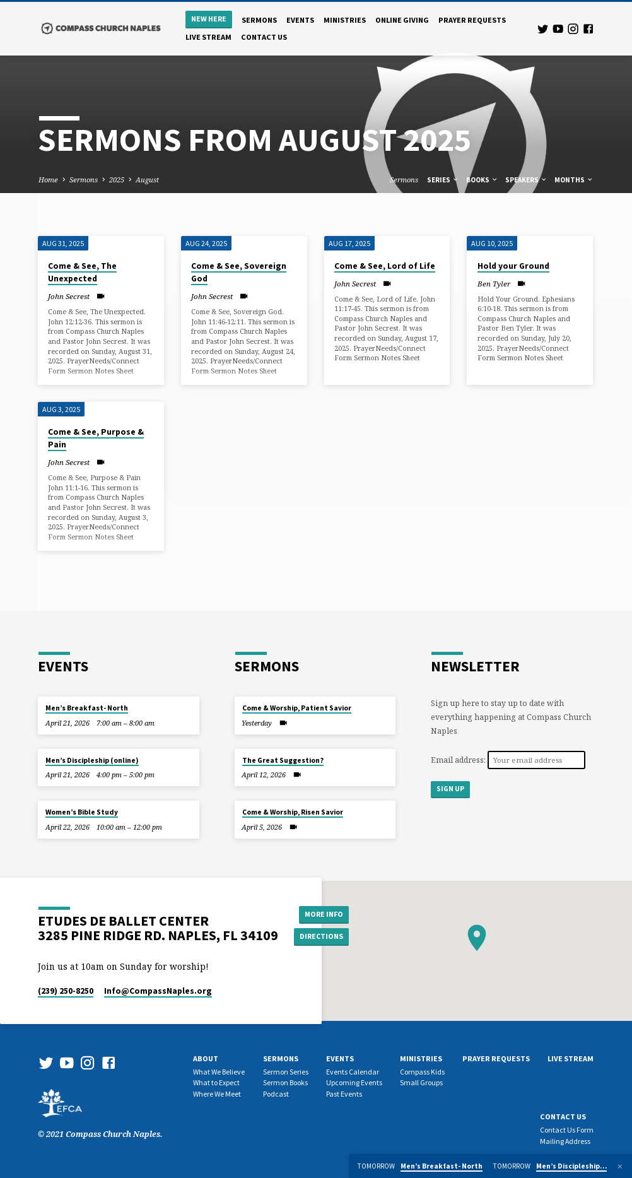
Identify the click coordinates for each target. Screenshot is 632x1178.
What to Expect (216, 1082)
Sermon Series (285, 1071)
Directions (323, 936)
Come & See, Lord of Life (384, 266)
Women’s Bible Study (81, 812)
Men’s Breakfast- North (86, 708)
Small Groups (421, 1082)
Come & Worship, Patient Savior (296, 708)
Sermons (259, 20)
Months (574, 179)
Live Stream (208, 37)
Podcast (276, 1093)
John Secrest (69, 296)
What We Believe (219, 1071)
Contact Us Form (567, 1129)
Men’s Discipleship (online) (92, 760)
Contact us (264, 37)
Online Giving (402, 20)
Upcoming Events (354, 1082)
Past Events (344, 1093)
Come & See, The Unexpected (82, 273)
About (205, 1058)
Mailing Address (565, 1141)
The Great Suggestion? (283, 760)
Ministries (345, 20)
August (147, 179)
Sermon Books (285, 1082)
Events (300, 20)
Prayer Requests (472, 20)
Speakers (526, 179)
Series (443, 179)
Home (48, 179)
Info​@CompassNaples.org (158, 991)
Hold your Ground (513, 266)
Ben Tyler (493, 283)
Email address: (459, 760)
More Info (323, 914)
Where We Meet (217, 1093)
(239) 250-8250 (65, 991)
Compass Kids (422, 1071)
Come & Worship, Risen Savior (292, 812)
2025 (116, 179)
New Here (208, 18)
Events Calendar (352, 1071)
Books (482, 179)
